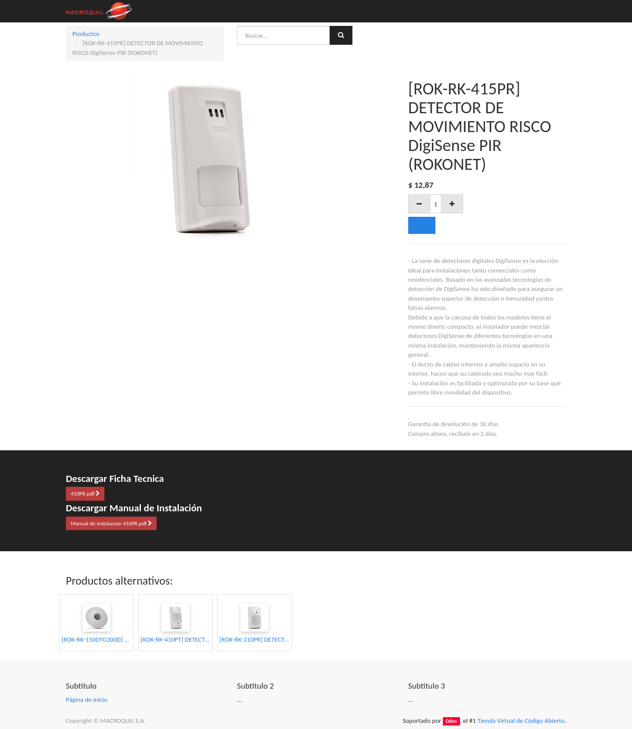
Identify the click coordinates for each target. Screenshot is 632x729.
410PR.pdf (85, 493)
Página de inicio (87, 700)
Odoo (451, 721)
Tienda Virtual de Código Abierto (521, 721)
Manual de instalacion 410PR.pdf (111, 523)
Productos (85, 34)
